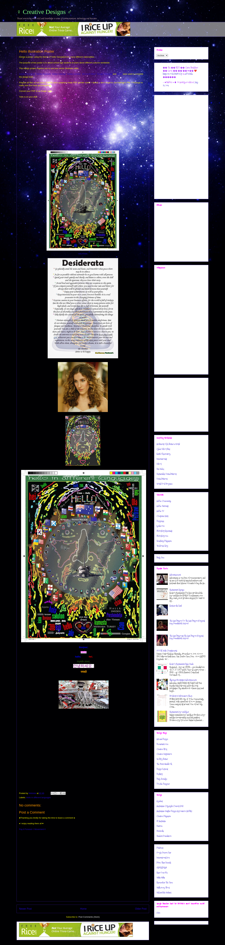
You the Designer (163, 783)
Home (83, 908)
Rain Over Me (162, 872)
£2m (158, 912)
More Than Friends (164, 862)
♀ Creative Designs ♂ (44, 11)
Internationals (162, 459)
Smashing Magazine (164, 541)
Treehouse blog (162, 545)
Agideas (160, 801)
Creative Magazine (164, 816)
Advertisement (175, 574)
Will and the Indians (164, 892)
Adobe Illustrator (43, 74)
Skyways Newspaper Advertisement (183, 680)
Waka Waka (161, 877)
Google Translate (104, 74)
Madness (160, 847)
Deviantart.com (162, 744)
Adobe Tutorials (163, 506)
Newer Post (25, 908)
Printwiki (160, 831)
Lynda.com (161, 526)
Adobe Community (164, 501)
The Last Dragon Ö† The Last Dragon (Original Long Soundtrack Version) (187, 622)
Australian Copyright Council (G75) (170, 806)
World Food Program (164, 483)
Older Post (141, 908)
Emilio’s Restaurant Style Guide (182, 664)
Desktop (160, 774)
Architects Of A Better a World (168, 444)
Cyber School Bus (163, 449)
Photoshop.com (162, 536)
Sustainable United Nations (167, 474)
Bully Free (160, 557)
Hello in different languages (38, 797)
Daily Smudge (162, 778)
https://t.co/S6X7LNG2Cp (172, 73)
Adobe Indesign (59, 74)
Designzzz (160, 521)
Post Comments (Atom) (89, 917)
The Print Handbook (164, 764)
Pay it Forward (25, 829)
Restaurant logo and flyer (179, 711)
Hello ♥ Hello (82, 254)
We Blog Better (162, 759)
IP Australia (161, 821)
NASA (119, 74)
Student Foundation (164, 836)
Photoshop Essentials (164, 531)
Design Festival (162, 769)
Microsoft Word (89, 74)
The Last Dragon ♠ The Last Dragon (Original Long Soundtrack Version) (186, 637)
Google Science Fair (164, 852)
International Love (163, 857)
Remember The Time (165, 882)
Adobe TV (160, 511)
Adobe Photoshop (27, 74)
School (159, 464)
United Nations (162, 478)
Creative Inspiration (164, 754)
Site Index (160, 469)
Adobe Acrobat (73, 74)
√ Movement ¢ (39, 829)
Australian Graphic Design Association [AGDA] (174, 811)
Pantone (159, 826)
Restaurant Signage (177, 589)
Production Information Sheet (181, 696)
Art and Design (162, 739)
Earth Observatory (164, 454)
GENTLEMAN (162, 867)
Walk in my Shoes (163, 887)
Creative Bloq (162, 749)
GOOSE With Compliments (167, 650)
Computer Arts (162, 516)
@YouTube (189, 73)
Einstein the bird (176, 605)
